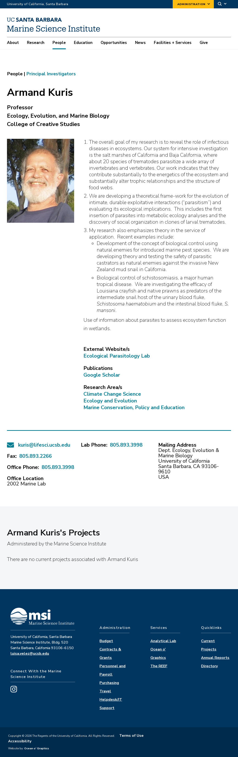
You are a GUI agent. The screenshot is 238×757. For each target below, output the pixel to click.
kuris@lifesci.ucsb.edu (44, 445)
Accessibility (19, 741)
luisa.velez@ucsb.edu (29, 653)
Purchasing (109, 682)
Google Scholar (101, 375)
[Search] (222, 4)
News (140, 42)
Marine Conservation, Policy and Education (134, 407)
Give (204, 42)
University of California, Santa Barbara (37, 4)
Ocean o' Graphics (36, 748)
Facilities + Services (173, 42)
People (59, 42)
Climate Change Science (112, 394)
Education (83, 42)
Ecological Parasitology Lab (116, 355)
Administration (191, 4)
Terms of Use (131, 735)
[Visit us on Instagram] (13, 691)
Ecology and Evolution (110, 400)
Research (35, 42)
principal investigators (51, 74)
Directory (209, 666)
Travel (105, 691)
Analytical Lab (163, 641)
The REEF (158, 666)
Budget (106, 641)
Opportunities (114, 42)
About (13, 42)
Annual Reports (215, 657)
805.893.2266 (35, 456)
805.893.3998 (58, 467)
